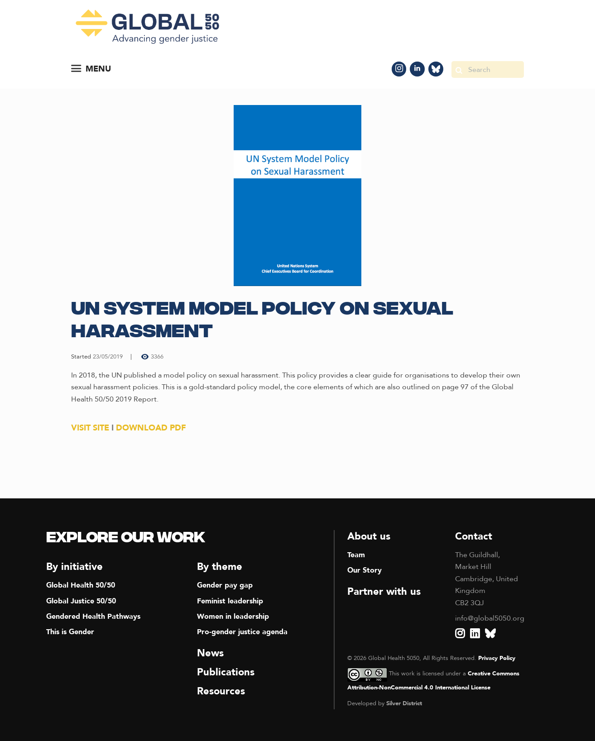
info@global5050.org (489, 618)
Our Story (364, 570)
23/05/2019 (108, 357)
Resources (221, 691)
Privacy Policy (496, 658)
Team (356, 555)
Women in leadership (233, 616)
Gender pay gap (225, 585)
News (210, 653)
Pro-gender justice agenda (242, 632)
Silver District (404, 703)
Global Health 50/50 (80, 585)
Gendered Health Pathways (93, 616)
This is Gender (70, 632)
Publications (225, 672)
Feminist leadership (230, 601)
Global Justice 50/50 (81, 601)
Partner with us (384, 591)
